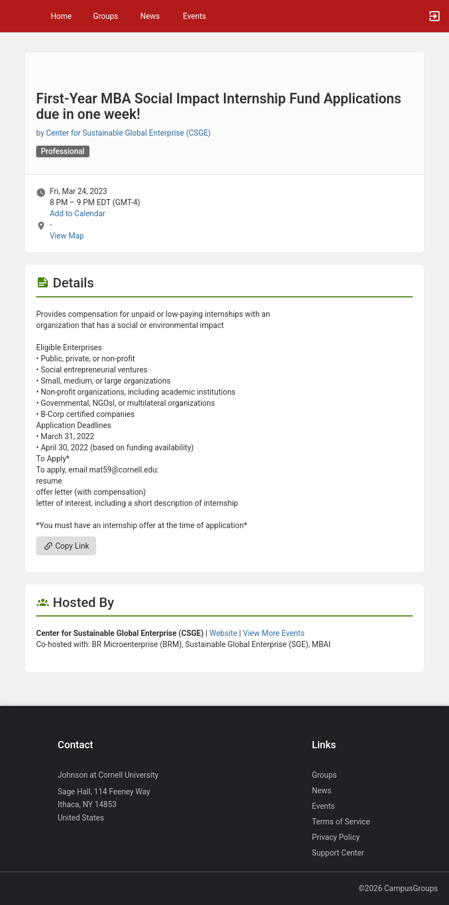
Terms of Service (341, 821)
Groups (105, 16)
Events (194, 16)
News (149, 16)
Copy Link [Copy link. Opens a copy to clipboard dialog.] (66, 545)
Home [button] (61, 16)
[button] (14, 16)
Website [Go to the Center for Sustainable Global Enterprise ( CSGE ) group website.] (223, 633)
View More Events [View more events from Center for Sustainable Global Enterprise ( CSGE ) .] (274, 633)
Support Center (338, 852)
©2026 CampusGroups (398, 888)
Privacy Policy (336, 837)
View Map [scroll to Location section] (66, 235)
